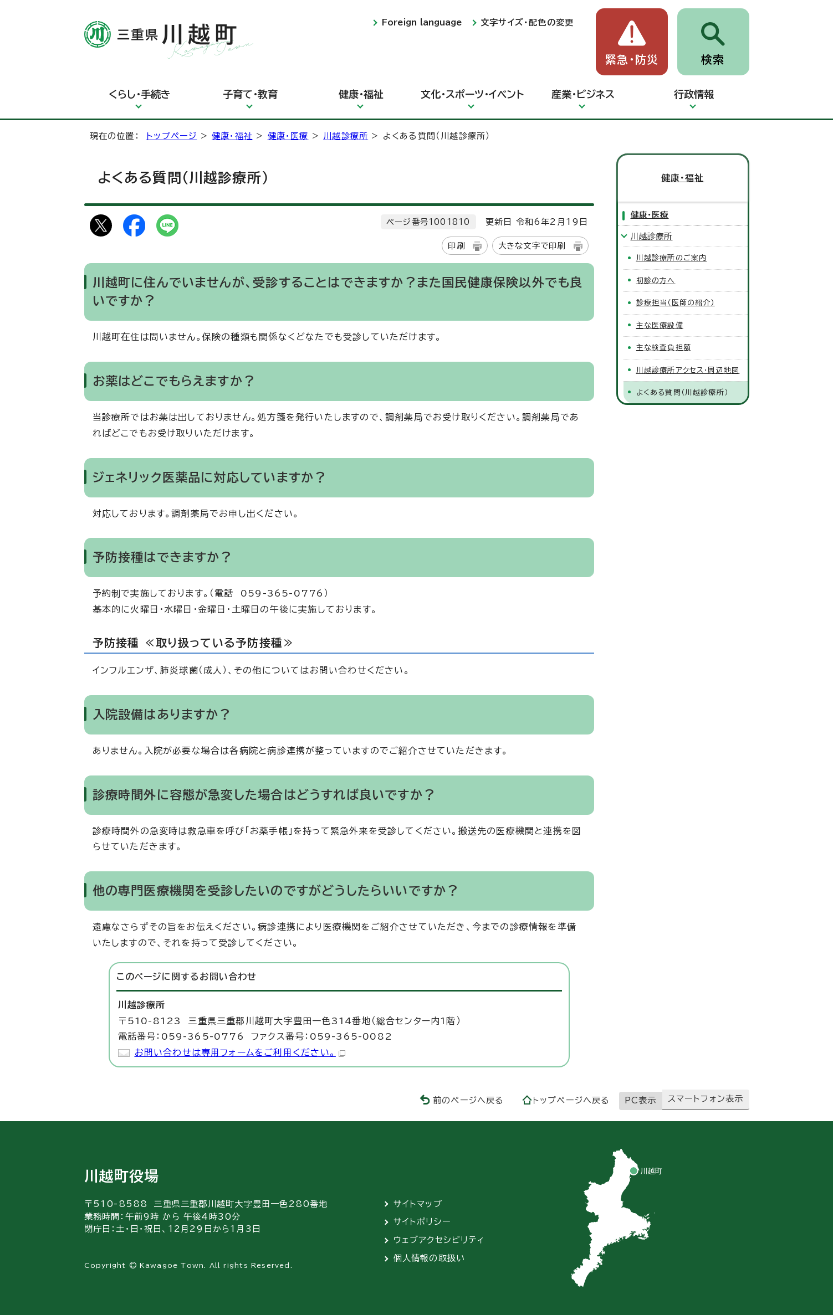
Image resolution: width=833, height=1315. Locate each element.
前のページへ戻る (468, 1100)
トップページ (171, 136)
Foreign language (421, 22)
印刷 (456, 246)
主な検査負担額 (663, 347)
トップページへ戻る (571, 1100)
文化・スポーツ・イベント (472, 94)
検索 (712, 59)
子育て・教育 (250, 94)
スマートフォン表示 (706, 1099)
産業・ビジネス (583, 94)
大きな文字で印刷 (532, 246)
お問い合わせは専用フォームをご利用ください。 (240, 1052)
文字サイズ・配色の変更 (527, 22)
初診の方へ (656, 280)
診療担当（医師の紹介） (675, 302)
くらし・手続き (140, 94)
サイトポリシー (422, 1222)
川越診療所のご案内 (671, 257)
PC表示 (641, 1100)
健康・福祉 (361, 94)
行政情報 (694, 94)
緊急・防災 (631, 59)
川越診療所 (345, 136)
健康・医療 (288, 136)
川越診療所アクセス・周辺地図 (688, 370)
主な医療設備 (659, 325)
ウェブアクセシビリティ (439, 1240)
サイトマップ (417, 1204)
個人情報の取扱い (429, 1258)
